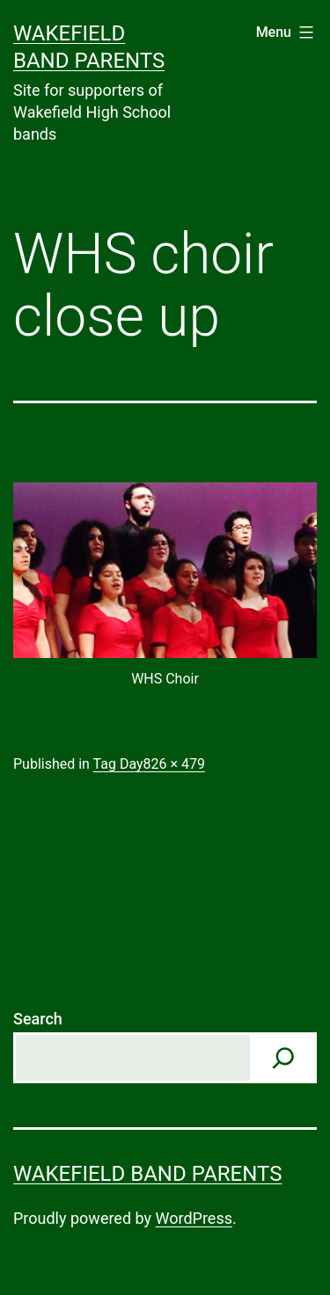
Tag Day (118, 764)
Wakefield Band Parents (147, 1173)
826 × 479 (174, 764)
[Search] (283, 1057)
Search (37, 1018)
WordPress (194, 1218)
